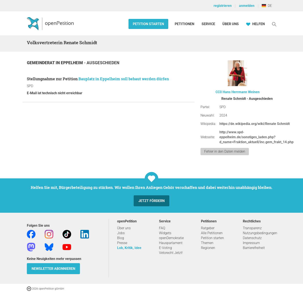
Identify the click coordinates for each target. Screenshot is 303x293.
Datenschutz (252, 238)
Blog (120, 238)
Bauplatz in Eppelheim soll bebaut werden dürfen (123, 78)
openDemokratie (171, 238)
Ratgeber (207, 228)
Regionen (208, 248)
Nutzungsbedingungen (260, 233)
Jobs (121, 233)
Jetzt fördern (151, 201)
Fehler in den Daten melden (224, 151)
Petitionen (185, 24)
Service (208, 24)
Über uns (124, 228)
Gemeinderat (41, 62)
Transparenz (252, 228)
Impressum (251, 243)
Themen (207, 243)
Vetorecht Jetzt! (171, 253)
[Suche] (274, 23)
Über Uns (230, 24)
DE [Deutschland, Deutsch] (267, 6)
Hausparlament (170, 243)
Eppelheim (72, 62)
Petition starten (148, 24)
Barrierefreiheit (254, 248)
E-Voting (165, 248)
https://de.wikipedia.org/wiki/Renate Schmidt (254, 124)
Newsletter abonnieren (53, 269)
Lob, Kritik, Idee (129, 248)
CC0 (219, 92)
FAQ (162, 228)
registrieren (223, 6)
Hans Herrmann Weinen (241, 92)
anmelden (246, 6)
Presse (122, 243)
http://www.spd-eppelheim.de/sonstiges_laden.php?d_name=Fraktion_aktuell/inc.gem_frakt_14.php (256, 137)
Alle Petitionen (212, 233)
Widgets (165, 233)
